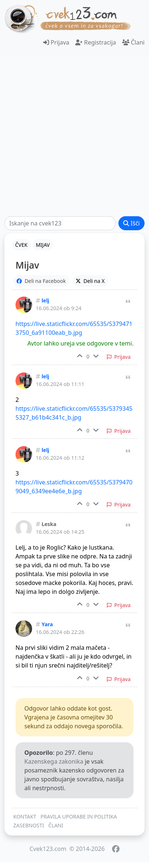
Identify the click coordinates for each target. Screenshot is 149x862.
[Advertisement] (74, 136)
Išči (131, 223)
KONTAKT (24, 816)
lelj (45, 300)
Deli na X (90, 280)
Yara (47, 624)
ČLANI (55, 825)
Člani (133, 42)
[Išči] (60, 223)
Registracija (95, 42)
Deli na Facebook (41, 280)
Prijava (56, 42)
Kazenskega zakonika (53, 761)
